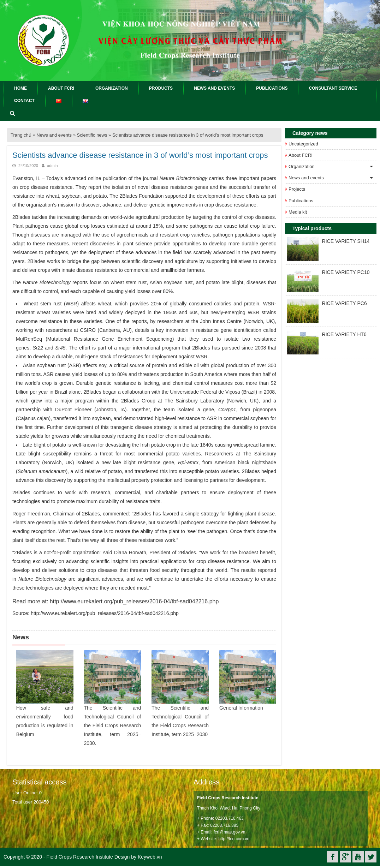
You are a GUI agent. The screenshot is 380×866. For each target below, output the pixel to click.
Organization (302, 166)
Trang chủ (21, 135)
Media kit (298, 212)
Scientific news (92, 135)
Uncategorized (303, 144)
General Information (241, 707)
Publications (301, 200)
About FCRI (301, 155)
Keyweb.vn (150, 856)
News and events (54, 135)
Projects (297, 189)
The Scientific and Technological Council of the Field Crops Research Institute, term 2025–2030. (112, 725)
